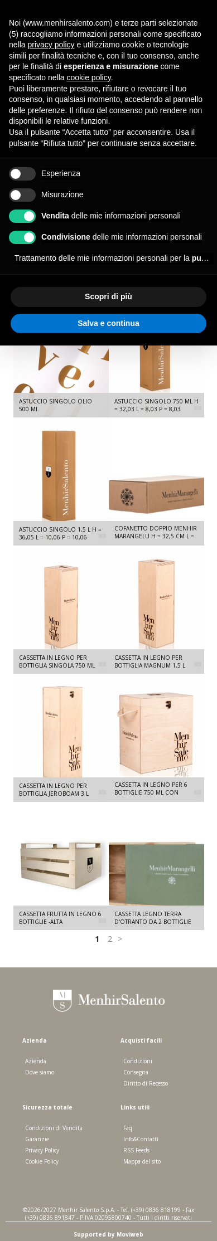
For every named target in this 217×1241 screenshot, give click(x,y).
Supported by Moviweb (108, 1234)
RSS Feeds (136, 1150)
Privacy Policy (42, 1150)
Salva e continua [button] (108, 323)
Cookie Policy (42, 1161)
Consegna (135, 1072)
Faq (127, 1128)
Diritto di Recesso (145, 1083)
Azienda (35, 1061)
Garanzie (37, 1139)
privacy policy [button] (50, 44)
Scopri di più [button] (108, 296)
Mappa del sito (142, 1161)
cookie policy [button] (89, 77)
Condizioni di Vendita (54, 1128)
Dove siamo (39, 1072)
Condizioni (137, 1061)
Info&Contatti (140, 1139)
